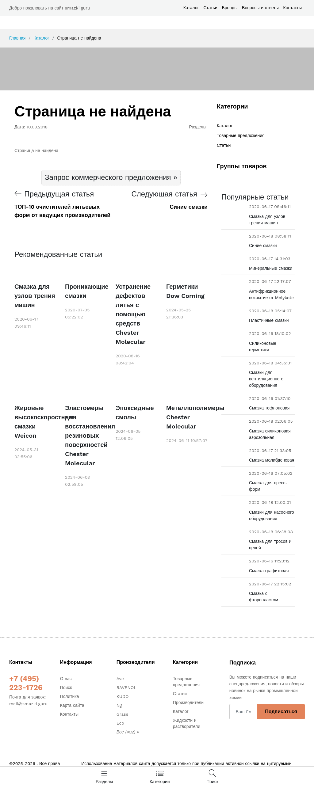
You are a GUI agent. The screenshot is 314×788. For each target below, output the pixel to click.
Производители (188, 702)
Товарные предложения (241, 135)
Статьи (210, 7)
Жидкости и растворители (186, 723)
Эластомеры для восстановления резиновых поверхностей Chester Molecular (85, 435)
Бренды (230, 7)
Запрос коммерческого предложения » (111, 177)
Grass (122, 714)
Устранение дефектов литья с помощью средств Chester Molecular (133, 314)
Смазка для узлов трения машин (34, 296)
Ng (119, 705)
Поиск (66, 687)
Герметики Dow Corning (185, 291)
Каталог (191, 7)
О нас (66, 678)
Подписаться (281, 711)
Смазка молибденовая (271, 460)
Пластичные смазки (269, 320)
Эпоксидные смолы (135, 412)
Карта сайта (72, 705)
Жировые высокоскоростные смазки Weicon (35, 421)
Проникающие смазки (85, 291)
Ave (120, 678)
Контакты (292, 7)
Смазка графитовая (269, 570)
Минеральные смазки (270, 268)
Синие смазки (263, 245)
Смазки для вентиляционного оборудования (266, 379)
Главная (17, 38)
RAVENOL (126, 687)
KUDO (123, 696)
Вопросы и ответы (260, 7)
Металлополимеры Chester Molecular (187, 417)
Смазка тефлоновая (269, 407)
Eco (120, 723)
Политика (69, 696)
